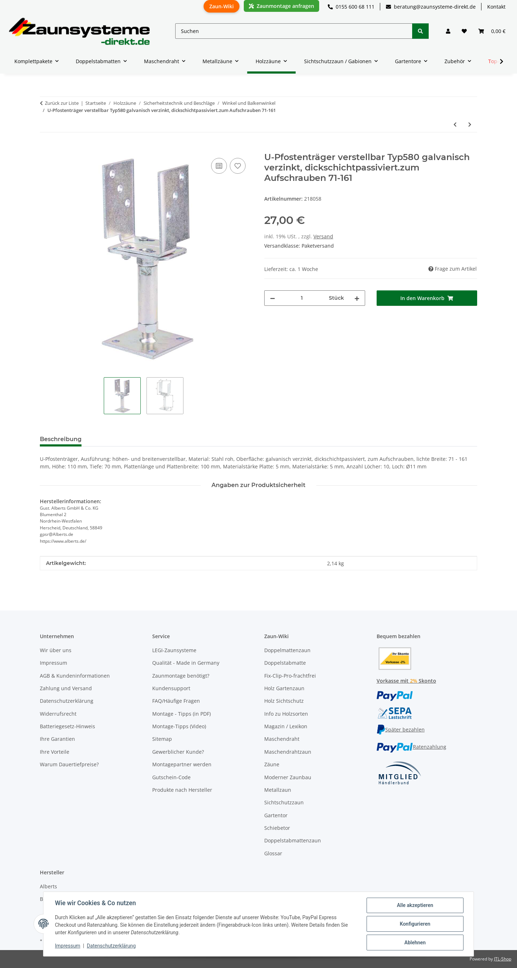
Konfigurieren (415, 924)
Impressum (67, 946)
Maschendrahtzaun (287, 751)
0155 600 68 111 (351, 6)
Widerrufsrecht (58, 713)
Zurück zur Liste (62, 103)
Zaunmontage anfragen (281, 6)
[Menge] (302, 298)
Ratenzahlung (411, 746)
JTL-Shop (502, 959)
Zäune (271, 764)
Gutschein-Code (171, 777)
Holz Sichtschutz (284, 700)
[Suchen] (294, 31)
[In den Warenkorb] (45, 148)
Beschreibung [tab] (60, 439)
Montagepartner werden (181, 764)
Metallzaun (277, 789)
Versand (323, 236)
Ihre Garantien (57, 738)
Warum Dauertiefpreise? (69, 764)
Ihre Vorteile (54, 751)
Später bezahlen (401, 729)
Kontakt (496, 6)
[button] (448, 31)
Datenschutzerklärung (111, 946)
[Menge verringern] (272, 298)
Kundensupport (171, 688)
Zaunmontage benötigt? (180, 675)
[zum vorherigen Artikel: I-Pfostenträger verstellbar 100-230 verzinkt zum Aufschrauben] (455, 124)
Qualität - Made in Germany (185, 662)
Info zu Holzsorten (286, 713)
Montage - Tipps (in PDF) (181, 713)
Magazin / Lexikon (285, 726)
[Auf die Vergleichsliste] (219, 166)
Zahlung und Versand (66, 688)
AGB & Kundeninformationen (75, 675)
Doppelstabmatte (285, 662)
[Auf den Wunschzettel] (238, 166)
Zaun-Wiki (221, 6)
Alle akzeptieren (415, 905)
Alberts (48, 886)
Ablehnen (414, 942)
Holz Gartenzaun (284, 688)
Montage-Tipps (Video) (179, 726)
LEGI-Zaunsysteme (174, 650)
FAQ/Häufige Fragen (176, 700)
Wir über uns (55, 650)
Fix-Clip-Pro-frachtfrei (290, 675)
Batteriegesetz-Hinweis (67, 726)
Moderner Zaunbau (287, 777)
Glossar (273, 853)
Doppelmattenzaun (287, 650)
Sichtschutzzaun (284, 802)
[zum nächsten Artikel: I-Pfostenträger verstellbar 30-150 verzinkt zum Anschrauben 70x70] (469, 124)
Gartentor (276, 815)
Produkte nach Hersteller (182, 789)
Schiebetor (277, 827)
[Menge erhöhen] (357, 298)
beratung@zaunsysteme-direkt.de (431, 6)
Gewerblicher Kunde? (178, 751)
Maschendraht (281, 738)
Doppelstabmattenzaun (292, 840)
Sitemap (162, 738)
